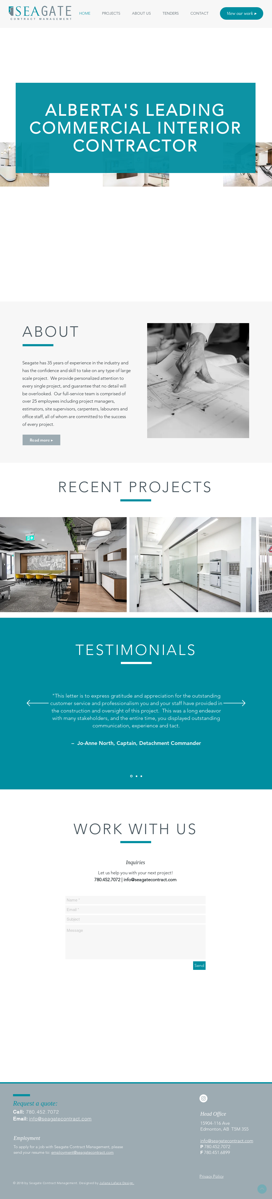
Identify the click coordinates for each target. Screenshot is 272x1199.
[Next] (234, 703)
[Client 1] (131, 776)
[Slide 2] (136, 776)
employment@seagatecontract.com (82, 1152)
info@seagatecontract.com (150, 879)
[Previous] (38, 703)
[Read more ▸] (41, 440)
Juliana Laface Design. (116, 1183)
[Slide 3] (141, 776)
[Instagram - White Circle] (203, 1098)
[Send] (199, 965)
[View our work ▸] (241, 13)
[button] (141, 13)
